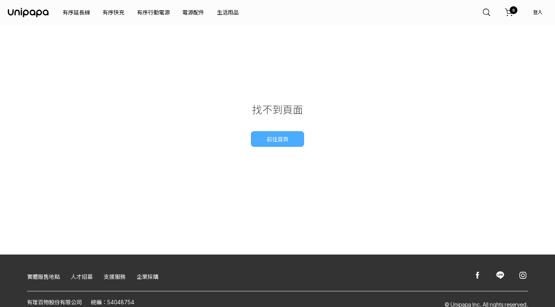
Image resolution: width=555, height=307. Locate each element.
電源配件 (193, 12)
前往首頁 (277, 139)
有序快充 (113, 12)
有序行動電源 (153, 12)
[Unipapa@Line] (500, 276)
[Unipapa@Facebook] (477, 276)
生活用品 (228, 12)
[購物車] (509, 12)
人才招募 (82, 276)
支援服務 (115, 276)
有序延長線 (76, 12)
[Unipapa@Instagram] (523, 276)
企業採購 (148, 276)
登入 (537, 12)
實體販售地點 (43, 276)
